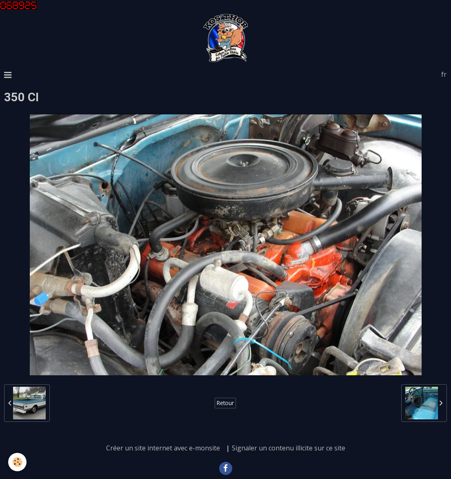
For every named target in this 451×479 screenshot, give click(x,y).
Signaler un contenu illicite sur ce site (288, 447)
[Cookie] (17, 462)
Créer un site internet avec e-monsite (163, 447)
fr (444, 74)
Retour (225, 403)
